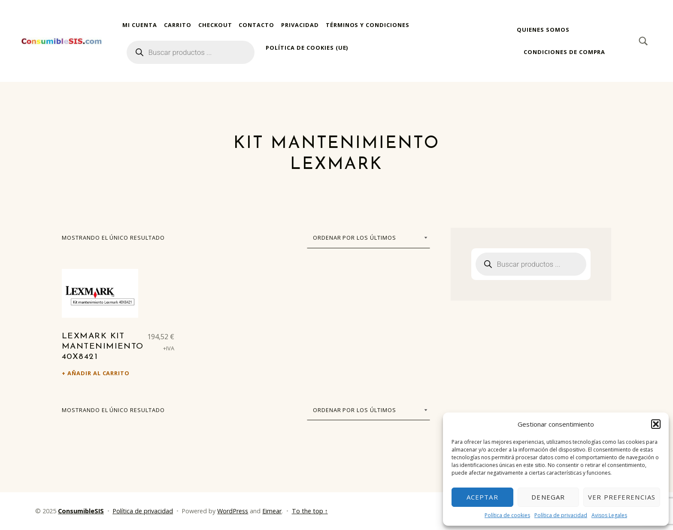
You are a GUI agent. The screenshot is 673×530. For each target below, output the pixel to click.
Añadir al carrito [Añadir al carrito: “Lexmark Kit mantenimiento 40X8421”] (98, 373)
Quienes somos (543, 29)
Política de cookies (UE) (307, 47)
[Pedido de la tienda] (368, 237)
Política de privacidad (560, 515)
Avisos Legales (609, 515)
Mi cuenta (139, 25)
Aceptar (482, 497)
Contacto (256, 25)
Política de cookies (507, 515)
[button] (656, 424)
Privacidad (300, 25)
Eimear (272, 511)
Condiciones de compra (564, 52)
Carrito (177, 25)
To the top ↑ (310, 511)
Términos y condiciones (367, 25)
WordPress (232, 511)
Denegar (548, 497)
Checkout (215, 25)
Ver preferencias (621, 497)
